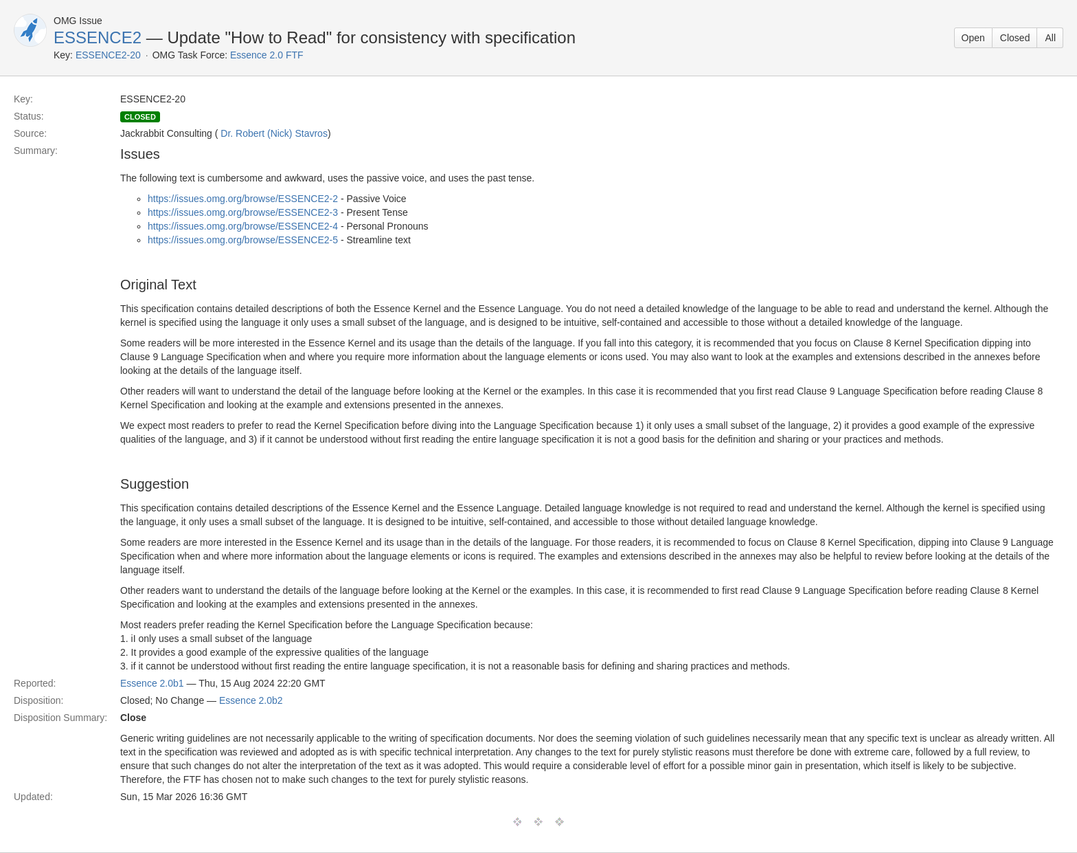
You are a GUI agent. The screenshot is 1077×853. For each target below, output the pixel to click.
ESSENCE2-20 (108, 54)
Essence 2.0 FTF (267, 54)
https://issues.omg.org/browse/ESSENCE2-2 (243, 198)
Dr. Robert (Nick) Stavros (274, 133)
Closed (1015, 37)
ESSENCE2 (97, 37)
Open (973, 37)
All (1050, 37)
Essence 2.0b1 (152, 683)
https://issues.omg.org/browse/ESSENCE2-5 (243, 239)
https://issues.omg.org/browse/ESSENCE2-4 (243, 226)
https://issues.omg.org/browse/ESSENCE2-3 (243, 212)
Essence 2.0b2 (251, 700)
